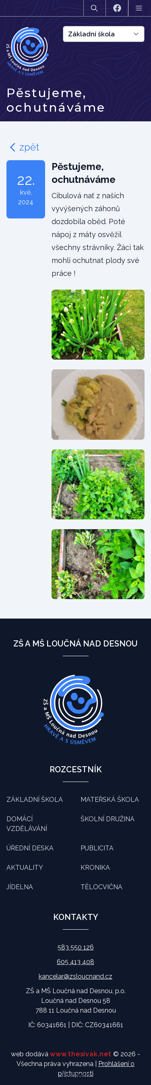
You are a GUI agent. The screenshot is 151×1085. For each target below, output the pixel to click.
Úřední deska (30, 848)
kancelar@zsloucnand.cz (75, 976)
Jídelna (19, 887)
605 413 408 (75, 962)
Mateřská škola (110, 799)
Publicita (97, 848)
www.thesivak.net (81, 1054)
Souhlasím (75, 1074)
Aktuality (24, 867)
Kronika (95, 867)
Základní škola (34, 799)
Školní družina (107, 819)
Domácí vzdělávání (26, 824)
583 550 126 (76, 947)
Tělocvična (101, 887)
